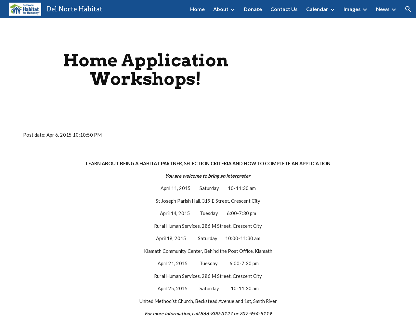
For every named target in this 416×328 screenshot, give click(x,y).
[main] (145, 69)
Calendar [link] (317, 9)
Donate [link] (253, 9)
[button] (408, 9)
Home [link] (197, 9)
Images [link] (352, 9)
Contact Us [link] (284, 9)
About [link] (220, 9)
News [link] (383, 9)
